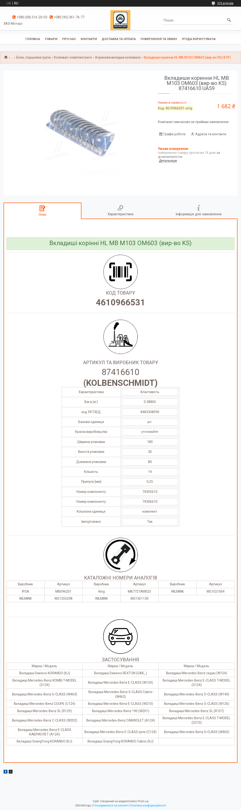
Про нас (69, 39)
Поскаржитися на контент (110, 805)
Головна (32, 39)
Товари (51, 39)
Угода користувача (199, 39)
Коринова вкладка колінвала (118, 57)
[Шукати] (229, 20)
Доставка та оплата (119, 39)
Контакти (89, 39)
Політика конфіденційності (148, 805)
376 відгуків (225, 3)
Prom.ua (143, 801)
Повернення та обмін (159, 39)
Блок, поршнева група (33, 57)
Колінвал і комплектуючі (73, 57)
